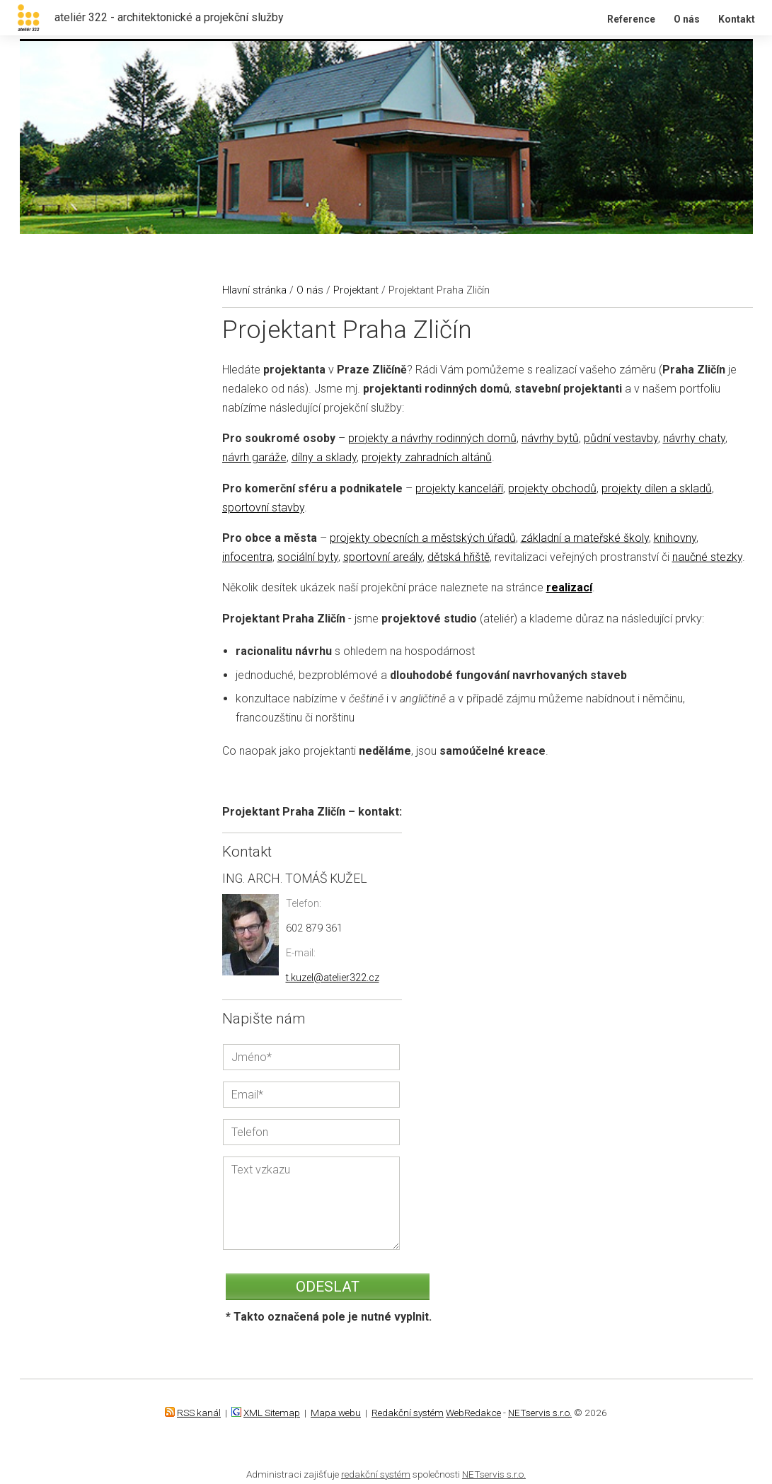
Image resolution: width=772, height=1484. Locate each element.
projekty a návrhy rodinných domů (432, 438)
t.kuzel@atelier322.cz (332, 978)
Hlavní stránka (254, 290)
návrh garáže (254, 457)
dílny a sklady (324, 457)
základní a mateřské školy (585, 538)
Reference (631, 19)
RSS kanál (199, 1412)
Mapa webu (336, 1412)
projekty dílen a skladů (656, 488)
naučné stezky (707, 557)
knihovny (675, 538)
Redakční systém (407, 1412)
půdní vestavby (621, 438)
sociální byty (307, 557)
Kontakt (736, 19)
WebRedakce (473, 1412)
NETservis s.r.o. (540, 1412)
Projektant (356, 290)
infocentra (247, 557)
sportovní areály (382, 557)
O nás (687, 19)
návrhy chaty (694, 438)
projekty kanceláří (459, 488)
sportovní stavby (263, 507)
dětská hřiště (458, 557)
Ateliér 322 (20, 0)
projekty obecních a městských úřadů (423, 538)
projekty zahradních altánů (427, 457)
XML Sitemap (271, 1412)
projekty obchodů (552, 488)
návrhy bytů (550, 438)
